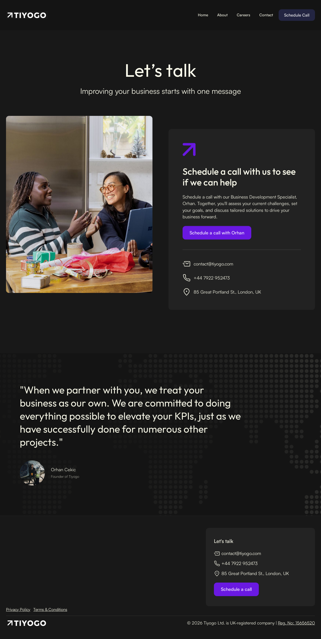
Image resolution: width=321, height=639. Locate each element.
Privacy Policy (18, 609)
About (222, 15)
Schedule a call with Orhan (217, 233)
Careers (243, 15)
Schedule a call (236, 589)
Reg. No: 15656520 (296, 622)
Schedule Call (296, 15)
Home (203, 15)
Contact (266, 15)
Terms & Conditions (50, 609)
